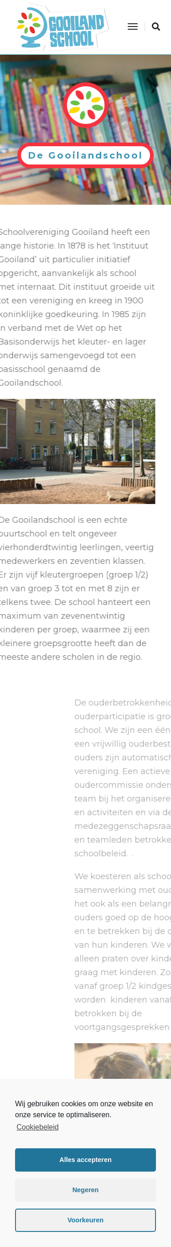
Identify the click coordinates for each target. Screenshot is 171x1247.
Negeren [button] (86, 1190)
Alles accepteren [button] (85, 1159)
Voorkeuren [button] (85, 1220)
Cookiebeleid (37, 1127)
